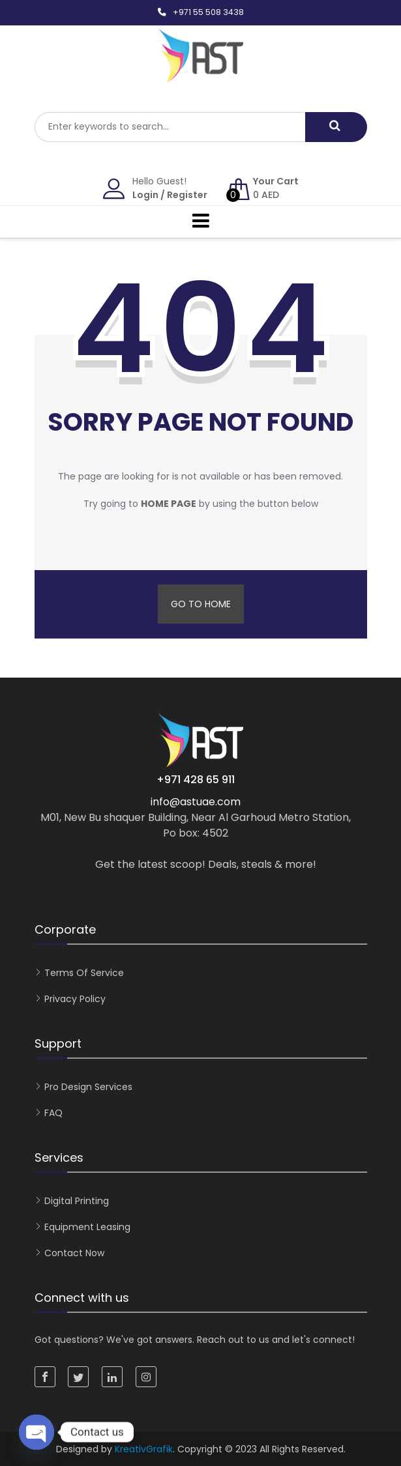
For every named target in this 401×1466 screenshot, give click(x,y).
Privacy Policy (75, 998)
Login (145, 194)
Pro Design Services (88, 1086)
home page (168, 503)
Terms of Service (84, 972)
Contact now (74, 1252)
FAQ (53, 1112)
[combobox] (170, 127)
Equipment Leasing (87, 1226)
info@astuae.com (196, 801)
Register (187, 194)
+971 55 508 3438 (208, 12)
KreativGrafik (144, 1449)
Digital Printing (76, 1200)
